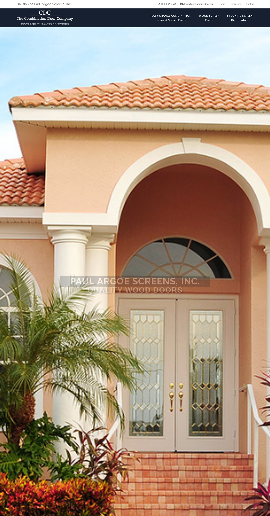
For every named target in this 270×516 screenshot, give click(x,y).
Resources (235, 4)
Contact (250, 4)
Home (222, 4)
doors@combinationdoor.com (197, 4)
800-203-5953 (167, 4)
